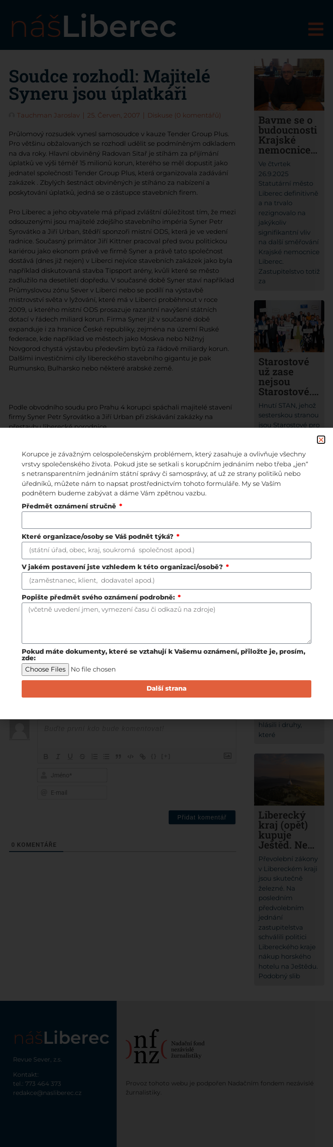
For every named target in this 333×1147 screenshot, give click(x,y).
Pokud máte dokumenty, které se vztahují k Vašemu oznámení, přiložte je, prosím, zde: (163, 655)
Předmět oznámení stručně (70, 506)
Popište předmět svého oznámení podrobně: (99, 597)
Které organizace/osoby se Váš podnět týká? (98, 537)
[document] (166, 573)
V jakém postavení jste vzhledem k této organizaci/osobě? (123, 567)
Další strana (166, 689)
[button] (321, 439)
